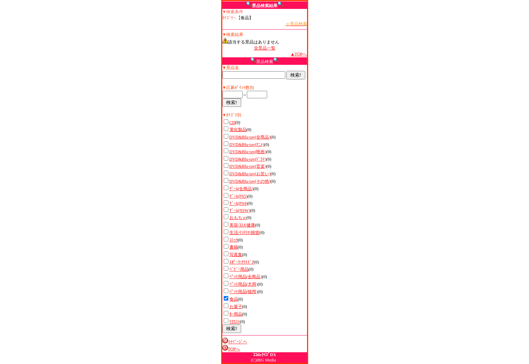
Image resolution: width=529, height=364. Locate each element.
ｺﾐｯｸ (233, 240)
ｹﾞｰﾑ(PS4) (238, 203)
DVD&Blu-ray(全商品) (250, 137)
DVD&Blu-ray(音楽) (247, 166)
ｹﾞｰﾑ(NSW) (239, 210)
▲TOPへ (298, 54)
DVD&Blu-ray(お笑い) (250, 173)
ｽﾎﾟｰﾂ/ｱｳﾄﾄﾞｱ (241, 262)
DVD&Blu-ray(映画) (247, 151)
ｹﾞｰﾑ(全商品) (241, 188)
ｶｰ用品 (235, 314)
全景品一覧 (264, 48)
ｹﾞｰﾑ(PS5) (238, 196)
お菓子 (235, 306)
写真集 (235, 254)
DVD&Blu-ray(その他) (250, 181)
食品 (233, 299)
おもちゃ (238, 217)
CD (232, 122)
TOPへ (234, 349)
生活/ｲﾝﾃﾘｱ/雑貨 (244, 232)
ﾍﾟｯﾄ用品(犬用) (243, 284)
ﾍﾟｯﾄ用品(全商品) (245, 276)
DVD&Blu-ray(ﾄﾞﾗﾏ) (247, 159)
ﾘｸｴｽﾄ (234, 321)
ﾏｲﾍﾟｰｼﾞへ (237, 341)
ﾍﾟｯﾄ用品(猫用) (243, 291)
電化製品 (238, 129)
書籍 (233, 247)
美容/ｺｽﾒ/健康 (242, 225)
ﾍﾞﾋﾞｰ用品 (239, 269)
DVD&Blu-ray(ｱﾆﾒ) (246, 144)
